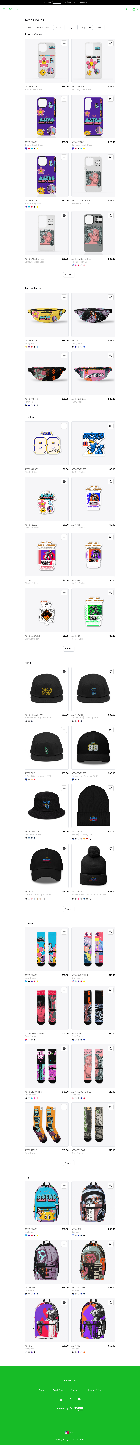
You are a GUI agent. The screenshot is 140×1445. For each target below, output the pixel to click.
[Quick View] (64, 43)
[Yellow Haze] (37, 207)
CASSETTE (57, 2)
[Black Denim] (26, 838)
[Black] (34, 148)
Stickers (59, 27)
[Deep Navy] (76, 347)
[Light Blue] (37, 347)
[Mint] (76, 981)
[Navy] (32, 721)
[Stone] (40, 899)
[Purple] (29, 347)
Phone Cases (43, 27)
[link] (46, 61)
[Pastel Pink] (84, 265)
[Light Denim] (29, 838)
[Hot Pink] (76, 265)
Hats (29, 27)
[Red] (29, 148)
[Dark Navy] (34, 405)
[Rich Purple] (26, 148)
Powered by (70, 1409)
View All (68, 274)
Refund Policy (94, 1390)
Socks (99, 27)
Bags (71, 27)
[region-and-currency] (70, 1432)
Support (42, 1390)
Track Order (58, 1390)
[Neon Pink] (78, 899)
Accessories (34, 20)
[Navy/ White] (76, 779)
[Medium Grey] (73, 265)
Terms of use (79, 1439)
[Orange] (84, 1352)
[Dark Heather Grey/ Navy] (87, 899)
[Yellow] (37, 148)
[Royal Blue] (84, 347)
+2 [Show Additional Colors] (90, 838)
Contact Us (76, 1390)
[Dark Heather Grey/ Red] (76, 899)
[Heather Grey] (81, 839)
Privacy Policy (61, 1439)
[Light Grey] (78, 347)
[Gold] (84, 839)
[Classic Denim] (32, 838)
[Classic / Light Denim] (34, 838)
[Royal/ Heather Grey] (84, 899)
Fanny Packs (85, 27)
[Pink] (32, 899)
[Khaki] (32, 779)
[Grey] (29, 721)
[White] (81, 265)
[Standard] (81, 347)
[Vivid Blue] (32, 148)
